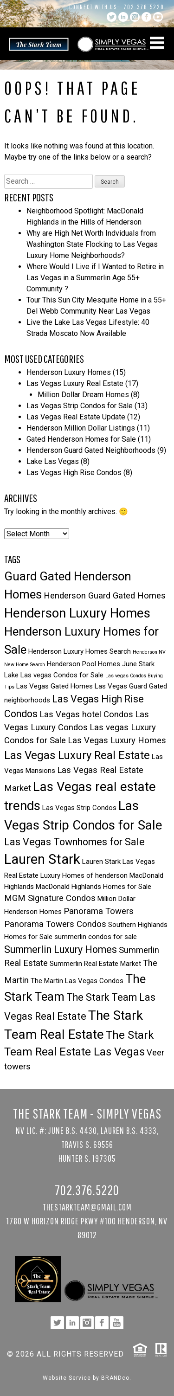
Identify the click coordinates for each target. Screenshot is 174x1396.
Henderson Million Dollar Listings (80, 428)
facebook (146, 17)
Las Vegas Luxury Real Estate (74, 383)
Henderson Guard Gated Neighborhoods (90, 450)
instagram (135, 17)
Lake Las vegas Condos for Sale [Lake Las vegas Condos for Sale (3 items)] (53, 675)
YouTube (158, 17)
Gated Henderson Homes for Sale (81, 439)
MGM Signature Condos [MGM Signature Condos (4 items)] (50, 898)
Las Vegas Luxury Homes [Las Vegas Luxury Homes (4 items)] (117, 740)
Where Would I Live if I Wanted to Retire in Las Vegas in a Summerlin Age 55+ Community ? (95, 277)
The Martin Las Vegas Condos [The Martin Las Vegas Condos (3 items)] (77, 981)
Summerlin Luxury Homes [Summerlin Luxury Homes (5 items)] (60, 949)
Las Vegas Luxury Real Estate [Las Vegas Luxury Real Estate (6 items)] (77, 755)
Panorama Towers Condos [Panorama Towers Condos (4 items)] (55, 924)
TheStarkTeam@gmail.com (87, 1207)
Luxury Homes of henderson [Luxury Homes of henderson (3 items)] (84, 875)
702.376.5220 (144, 7)
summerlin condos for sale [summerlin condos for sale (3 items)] (95, 937)
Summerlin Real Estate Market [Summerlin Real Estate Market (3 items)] (95, 963)
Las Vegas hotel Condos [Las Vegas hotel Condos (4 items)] (86, 714)
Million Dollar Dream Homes (83, 394)
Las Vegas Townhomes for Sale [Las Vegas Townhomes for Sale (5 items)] (74, 842)
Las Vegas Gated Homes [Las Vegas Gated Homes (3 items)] (54, 686)
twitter (111, 17)
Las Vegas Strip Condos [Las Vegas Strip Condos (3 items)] (79, 808)
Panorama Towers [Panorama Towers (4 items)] (99, 911)
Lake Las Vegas (52, 461)
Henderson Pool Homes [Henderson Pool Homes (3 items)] (83, 664)
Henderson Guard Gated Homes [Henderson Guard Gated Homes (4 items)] (105, 596)
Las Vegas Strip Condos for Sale (79, 405)
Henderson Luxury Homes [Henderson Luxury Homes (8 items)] (77, 613)
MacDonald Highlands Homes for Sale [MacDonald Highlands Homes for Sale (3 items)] (93, 886)
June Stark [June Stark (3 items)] (138, 664)
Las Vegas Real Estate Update (75, 416)
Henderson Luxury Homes (68, 372)
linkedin (123, 17)
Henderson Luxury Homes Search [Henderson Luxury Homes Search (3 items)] (79, 651)
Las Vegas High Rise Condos (74, 472)
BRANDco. (116, 1378)
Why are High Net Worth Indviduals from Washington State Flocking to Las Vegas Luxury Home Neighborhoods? (92, 244)
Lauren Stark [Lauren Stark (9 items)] (42, 859)
